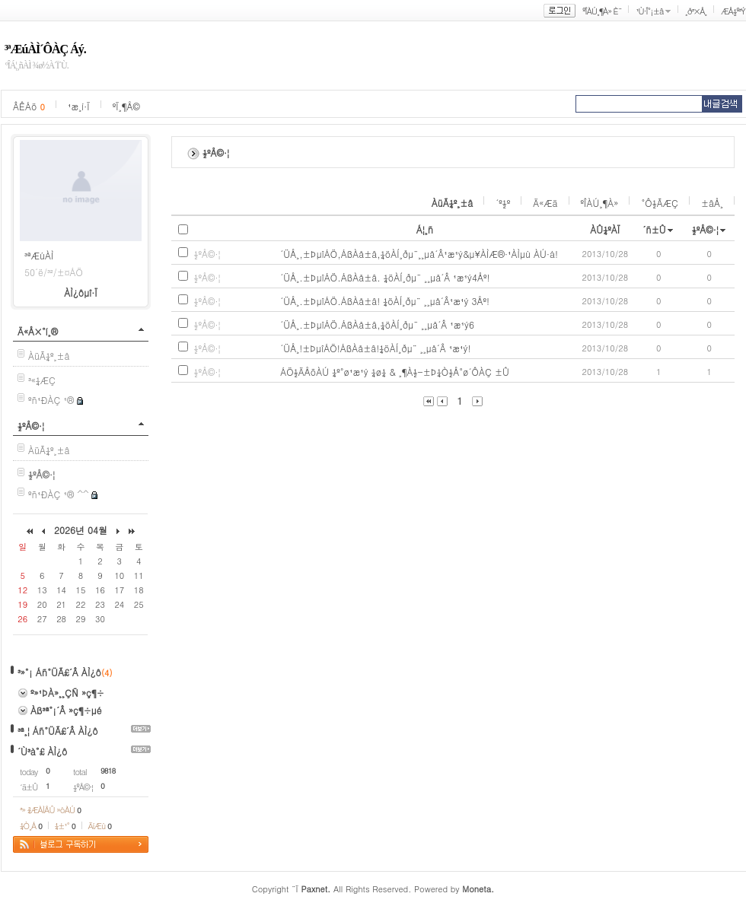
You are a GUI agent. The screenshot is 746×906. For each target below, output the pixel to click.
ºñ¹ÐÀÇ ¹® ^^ (58, 494)
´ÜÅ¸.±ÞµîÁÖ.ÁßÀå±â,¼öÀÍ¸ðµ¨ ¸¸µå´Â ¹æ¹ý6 (377, 324)
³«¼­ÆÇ (42, 380)
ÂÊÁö (29, 106)
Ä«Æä (545, 202)
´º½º (503, 202)
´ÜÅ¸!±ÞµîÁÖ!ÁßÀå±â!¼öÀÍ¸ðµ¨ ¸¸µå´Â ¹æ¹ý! (375, 348)
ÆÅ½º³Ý (733, 11)
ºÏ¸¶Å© (126, 106)
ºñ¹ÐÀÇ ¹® (51, 399)
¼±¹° (65, 825)
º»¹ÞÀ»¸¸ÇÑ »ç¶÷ (67, 692)
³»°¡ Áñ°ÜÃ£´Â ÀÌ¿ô (59, 672)
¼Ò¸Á (31, 825)
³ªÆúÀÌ (38, 255)
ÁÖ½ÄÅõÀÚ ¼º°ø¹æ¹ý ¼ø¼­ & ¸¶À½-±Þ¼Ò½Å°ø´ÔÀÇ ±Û (394, 371)
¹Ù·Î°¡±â (649, 11)
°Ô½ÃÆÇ (659, 202)
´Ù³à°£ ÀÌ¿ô (42, 751)
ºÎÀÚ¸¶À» (600, 202)
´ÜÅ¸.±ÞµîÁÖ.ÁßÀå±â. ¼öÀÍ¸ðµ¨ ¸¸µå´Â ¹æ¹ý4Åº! (384, 277)
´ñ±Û (654, 229)
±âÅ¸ (712, 202)
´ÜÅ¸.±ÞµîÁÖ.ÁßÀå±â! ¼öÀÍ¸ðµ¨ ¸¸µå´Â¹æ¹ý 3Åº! (384, 300)
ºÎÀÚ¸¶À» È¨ (601, 11)
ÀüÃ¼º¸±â (49, 355)
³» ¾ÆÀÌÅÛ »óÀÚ (50, 809)
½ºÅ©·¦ (31, 425)
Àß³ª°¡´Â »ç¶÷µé (66, 710)
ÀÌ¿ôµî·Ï (80, 292)
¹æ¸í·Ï (79, 106)
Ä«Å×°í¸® (38, 331)
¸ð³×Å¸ (695, 11)
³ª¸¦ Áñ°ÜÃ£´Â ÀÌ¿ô (58, 730)
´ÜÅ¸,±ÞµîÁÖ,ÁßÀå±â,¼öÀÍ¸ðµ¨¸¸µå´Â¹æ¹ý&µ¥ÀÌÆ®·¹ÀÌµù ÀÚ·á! (419, 253)
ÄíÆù (99, 825)
